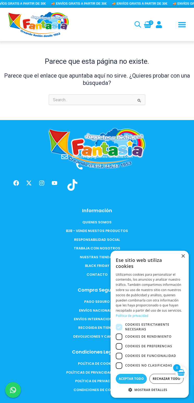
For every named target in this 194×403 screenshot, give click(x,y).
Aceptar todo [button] (131, 378)
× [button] (183, 256)
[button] (182, 24)
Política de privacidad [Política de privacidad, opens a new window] (132, 315)
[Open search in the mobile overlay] (137, 24)
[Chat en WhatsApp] (13, 390)
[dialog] (150, 324)
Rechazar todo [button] (166, 378)
